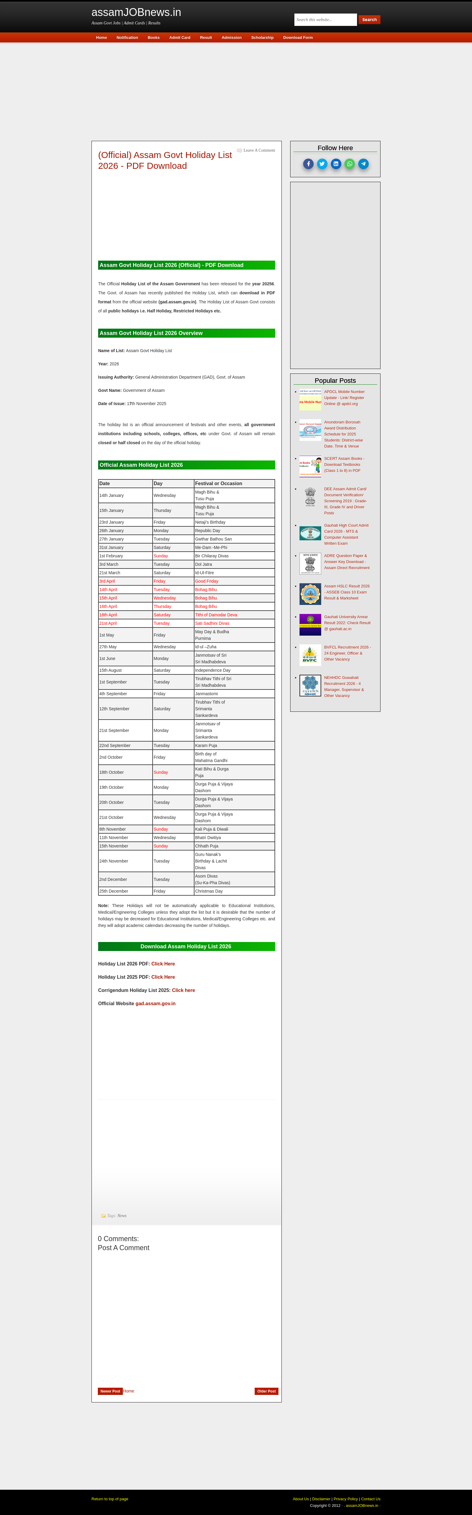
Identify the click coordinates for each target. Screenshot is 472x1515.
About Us (301, 1499)
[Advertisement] (239, 91)
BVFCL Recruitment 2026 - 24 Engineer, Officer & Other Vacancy (347, 653)
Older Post (266, 1391)
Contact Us (370, 1499)
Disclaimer (321, 1499)
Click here (183, 990)
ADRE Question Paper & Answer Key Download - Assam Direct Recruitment (347, 561)
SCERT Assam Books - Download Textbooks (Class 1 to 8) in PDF (344, 464)
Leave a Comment (259, 150)
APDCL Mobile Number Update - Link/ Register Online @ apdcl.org (344, 397)
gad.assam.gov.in (155, 1003)
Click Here (163, 963)
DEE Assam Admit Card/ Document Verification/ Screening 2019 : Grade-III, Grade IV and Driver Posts (345, 501)
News (121, 1215)
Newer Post (110, 1391)
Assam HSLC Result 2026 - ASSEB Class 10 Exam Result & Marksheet (347, 592)
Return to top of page (110, 1499)
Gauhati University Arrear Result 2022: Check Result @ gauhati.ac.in (347, 623)
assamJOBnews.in (136, 12)
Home (128, 1391)
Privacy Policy (346, 1499)
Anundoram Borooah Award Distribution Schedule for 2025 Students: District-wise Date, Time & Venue (343, 434)
